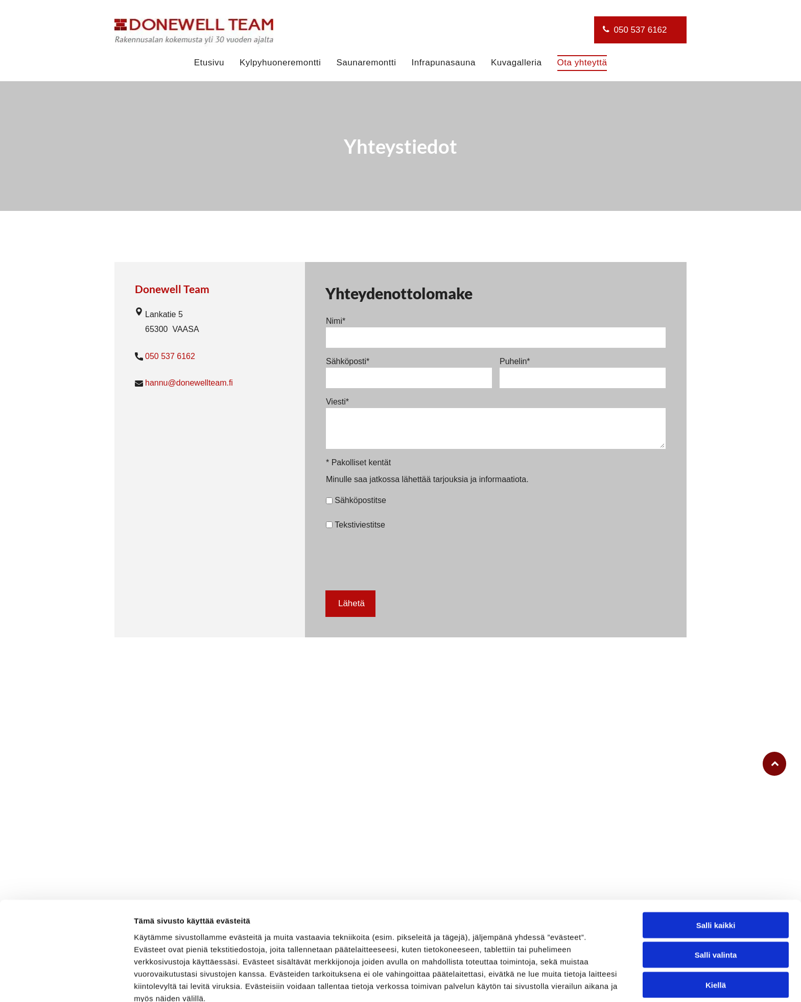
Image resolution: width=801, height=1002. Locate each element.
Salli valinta (716, 905)
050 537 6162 (170, 356)
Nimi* (335, 321)
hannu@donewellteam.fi (189, 382)
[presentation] (403, 560)
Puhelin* (515, 361)
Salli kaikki (716, 875)
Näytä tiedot (546, 981)
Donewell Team (172, 288)
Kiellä (715, 935)
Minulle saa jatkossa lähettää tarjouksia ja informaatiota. (427, 479)
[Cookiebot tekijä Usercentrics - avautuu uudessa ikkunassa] (66, 982)
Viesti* (337, 401)
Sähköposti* (347, 361)
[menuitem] (209, 63)
